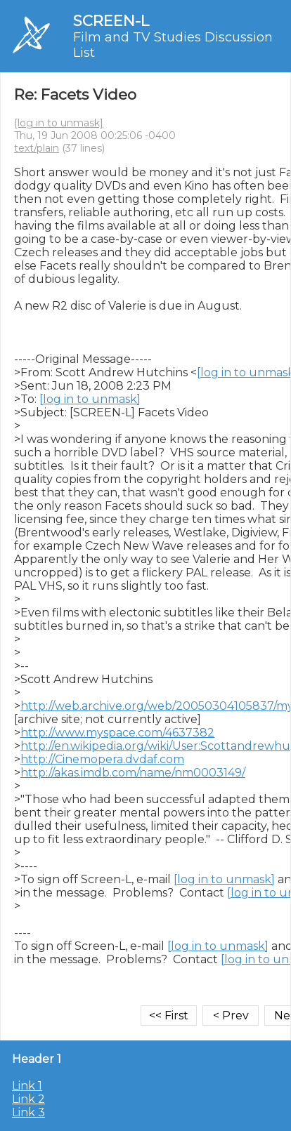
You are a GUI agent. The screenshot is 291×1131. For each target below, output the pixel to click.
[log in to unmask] (58, 123)
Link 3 (28, 1112)
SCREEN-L (111, 20)
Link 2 (28, 1099)
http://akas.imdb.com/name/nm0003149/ (132, 772)
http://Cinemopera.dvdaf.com (102, 759)
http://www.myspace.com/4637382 (117, 732)
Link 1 (27, 1085)
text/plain (36, 148)
